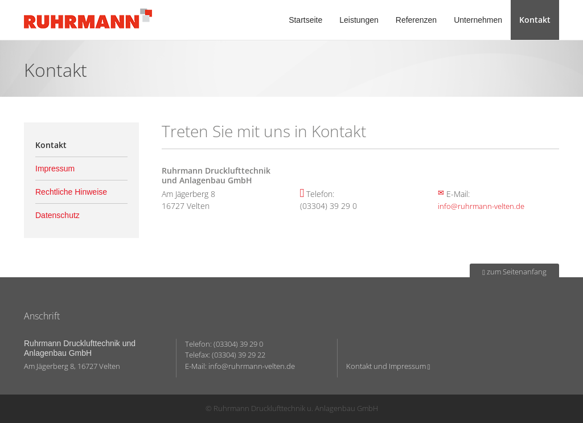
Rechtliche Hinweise (71, 191)
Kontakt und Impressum (388, 366)
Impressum (55, 168)
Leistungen (359, 19)
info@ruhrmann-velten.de (481, 206)
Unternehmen (478, 19)
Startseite (305, 19)
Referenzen (416, 19)
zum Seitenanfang (514, 271)
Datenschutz (57, 215)
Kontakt (535, 19)
